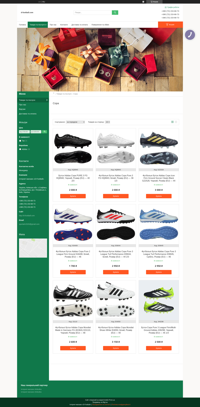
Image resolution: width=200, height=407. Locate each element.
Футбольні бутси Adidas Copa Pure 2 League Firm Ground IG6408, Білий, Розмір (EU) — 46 (73, 254)
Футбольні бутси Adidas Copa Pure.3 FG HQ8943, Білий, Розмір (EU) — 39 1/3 (115, 178)
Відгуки (22, 109)
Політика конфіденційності (121, 404)
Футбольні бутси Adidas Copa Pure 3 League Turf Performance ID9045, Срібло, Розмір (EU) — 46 (159, 254)
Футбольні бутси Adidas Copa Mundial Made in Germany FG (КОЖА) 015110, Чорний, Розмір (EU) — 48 (73, 330)
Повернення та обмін (100, 25)
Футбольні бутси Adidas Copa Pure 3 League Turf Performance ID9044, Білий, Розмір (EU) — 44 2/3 (116, 254)
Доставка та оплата (80, 25)
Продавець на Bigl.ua (100, 402)
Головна (22, 25)
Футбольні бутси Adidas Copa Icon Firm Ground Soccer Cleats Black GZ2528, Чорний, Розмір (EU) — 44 (158, 178)
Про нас (53, 25)
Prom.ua (112, 400)
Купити (73, 196)
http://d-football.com (27, 216)
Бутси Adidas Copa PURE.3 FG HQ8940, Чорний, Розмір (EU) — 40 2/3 (73, 178)
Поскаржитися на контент (101, 404)
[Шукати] (115, 12)
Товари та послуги (37, 25)
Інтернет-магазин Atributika (31, 389)
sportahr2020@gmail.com (29, 224)
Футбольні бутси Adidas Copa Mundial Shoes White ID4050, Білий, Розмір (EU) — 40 (116, 330)
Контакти (64, 25)
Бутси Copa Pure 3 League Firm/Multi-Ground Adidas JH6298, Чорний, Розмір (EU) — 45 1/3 (158, 330)
